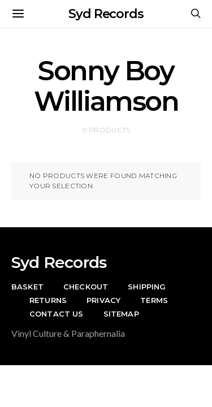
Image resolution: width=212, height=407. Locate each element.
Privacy (103, 300)
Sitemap (121, 313)
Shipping (147, 286)
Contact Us (56, 313)
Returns (48, 300)
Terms (154, 300)
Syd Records (106, 13)
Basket (27, 286)
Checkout (85, 286)
